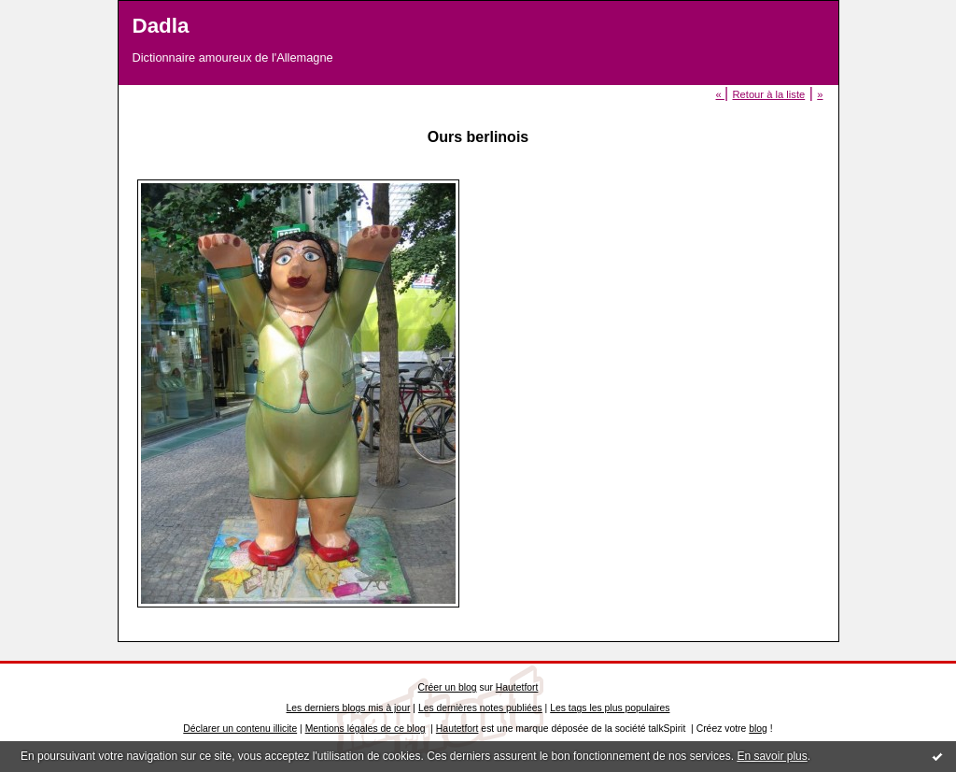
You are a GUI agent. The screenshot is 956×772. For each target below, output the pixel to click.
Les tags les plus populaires (609, 708)
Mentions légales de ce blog (365, 728)
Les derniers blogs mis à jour (349, 708)
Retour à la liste (768, 94)
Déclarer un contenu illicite (240, 728)
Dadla (161, 25)
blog (758, 728)
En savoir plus (772, 756)
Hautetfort (517, 687)
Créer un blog (447, 687)
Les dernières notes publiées (480, 708)
